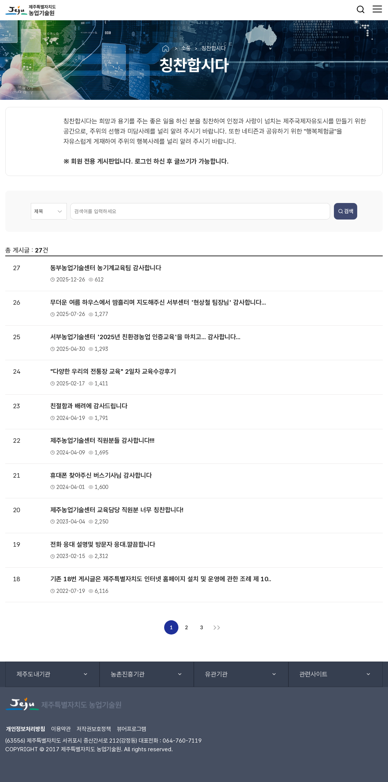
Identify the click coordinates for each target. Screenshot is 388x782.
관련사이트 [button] (313, 674)
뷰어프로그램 (131, 728)
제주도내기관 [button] (33, 674)
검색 (345, 211)
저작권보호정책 (94, 728)
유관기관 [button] (216, 674)
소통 (186, 48)
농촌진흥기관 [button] (128, 674)
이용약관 (61, 728)
